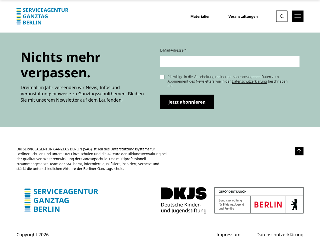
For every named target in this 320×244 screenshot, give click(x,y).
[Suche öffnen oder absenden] (282, 16)
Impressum (228, 234)
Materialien (200, 16)
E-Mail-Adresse (173, 50)
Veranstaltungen (243, 16)
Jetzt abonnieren (187, 102)
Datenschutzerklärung (249, 81)
